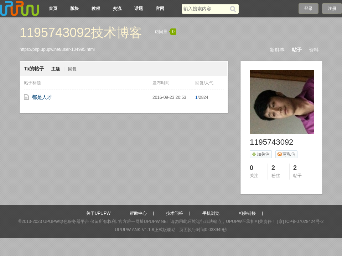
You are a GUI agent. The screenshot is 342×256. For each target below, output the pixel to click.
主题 (55, 68)
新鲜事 (277, 50)
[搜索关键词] (205, 8)
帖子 (297, 50)
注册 (332, 8)
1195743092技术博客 (81, 32)
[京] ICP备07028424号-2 (300, 221)
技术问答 (174, 213)
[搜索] (234, 9)
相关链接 (247, 213)
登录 (308, 8)
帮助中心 (138, 213)
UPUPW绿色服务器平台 (66, 221)
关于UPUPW (98, 213)
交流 (117, 8)
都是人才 (42, 97)
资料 (314, 50)
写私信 (286, 154)
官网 (160, 8)
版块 (74, 8)
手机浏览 (210, 213)
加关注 (261, 154)
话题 (138, 8)
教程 (96, 8)
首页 (53, 8)
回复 (72, 68)
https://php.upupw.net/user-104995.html (57, 49)
